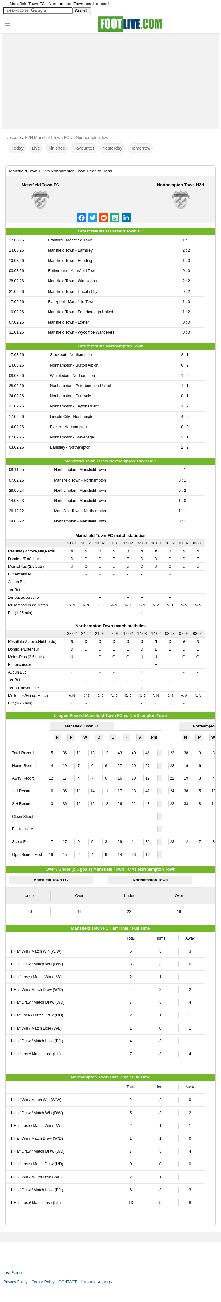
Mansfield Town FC (40, 184)
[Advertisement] (110, 79)
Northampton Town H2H (180, 184)
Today (17, 148)
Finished (56, 148)
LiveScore (13, 1272)
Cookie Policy (43, 1282)
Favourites (83, 148)
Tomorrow (140, 148)
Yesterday (113, 148)
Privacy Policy (15, 1282)
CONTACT (67, 1282)
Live (36, 148)
